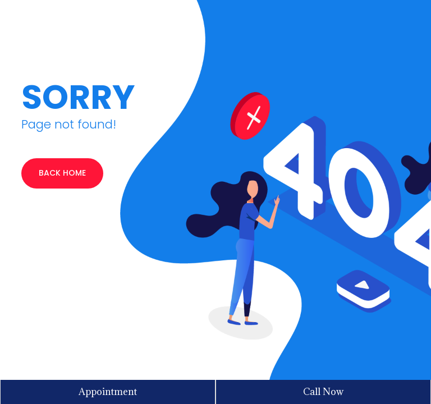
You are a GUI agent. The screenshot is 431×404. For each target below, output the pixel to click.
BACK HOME (62, 172)
